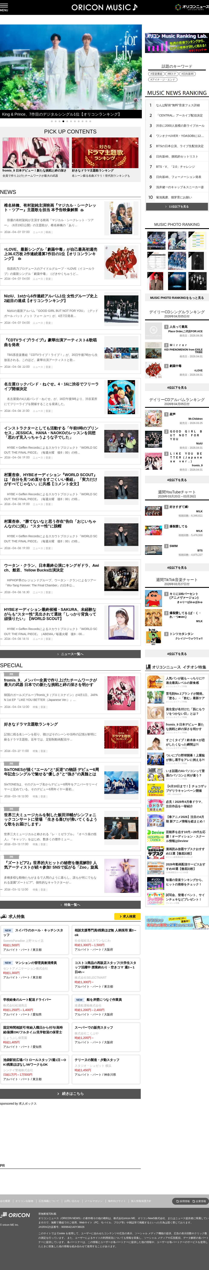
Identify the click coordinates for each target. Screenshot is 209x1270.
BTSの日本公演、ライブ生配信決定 (180, 146)
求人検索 (129, 916)
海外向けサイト (117, 1201)
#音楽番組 (156, 73)
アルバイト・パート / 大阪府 (106, 939)
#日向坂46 (187, 73)
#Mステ (172, 73)
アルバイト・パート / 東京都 (34, 939)
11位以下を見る (177, 206)
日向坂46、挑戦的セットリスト (177, 156)
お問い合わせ (72, 1201)
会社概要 (5, 1201)
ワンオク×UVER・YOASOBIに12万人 (181, 135)
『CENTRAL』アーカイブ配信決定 (179, 115)
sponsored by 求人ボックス (18, 1103)
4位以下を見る (177, 387)
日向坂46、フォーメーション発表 (178, 177)
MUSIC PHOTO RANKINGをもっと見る (177, 297)
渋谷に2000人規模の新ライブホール (180, 125)
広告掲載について (49, 1201)
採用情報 (185, 1201)
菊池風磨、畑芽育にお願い (174, 197)
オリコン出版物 (24, 1201)
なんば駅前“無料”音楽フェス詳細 (178, 105)
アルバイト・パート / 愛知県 (34, 1006)
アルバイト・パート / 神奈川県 (106, 1067)
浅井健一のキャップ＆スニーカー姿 (180, 187)
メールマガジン (94, 1201)
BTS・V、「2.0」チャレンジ (175, 166)
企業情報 (201, 1201)
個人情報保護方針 (141, 1201)
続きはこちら (73, 1094)
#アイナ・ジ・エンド (163, 79)
